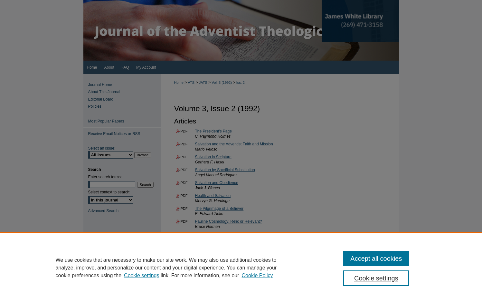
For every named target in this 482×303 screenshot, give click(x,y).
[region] (241, 267)
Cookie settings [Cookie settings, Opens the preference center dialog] (376, 278)
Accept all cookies (376, 258)
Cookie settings (141, 275)
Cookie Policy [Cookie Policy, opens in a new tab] (257, 275)
